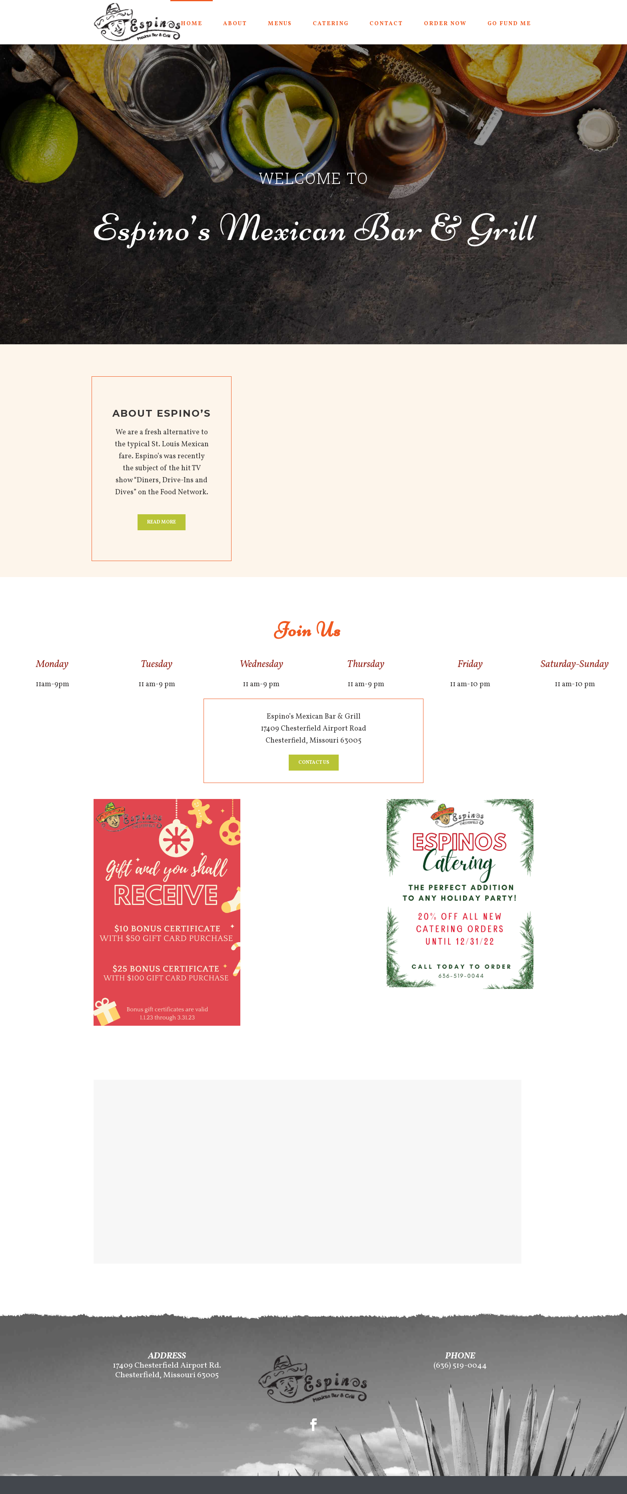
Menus (280, 24)
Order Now (445, 24)
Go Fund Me (509, 24)
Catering (331, 24)
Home (191, 24)
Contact (386, 24)
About (235, 24)
